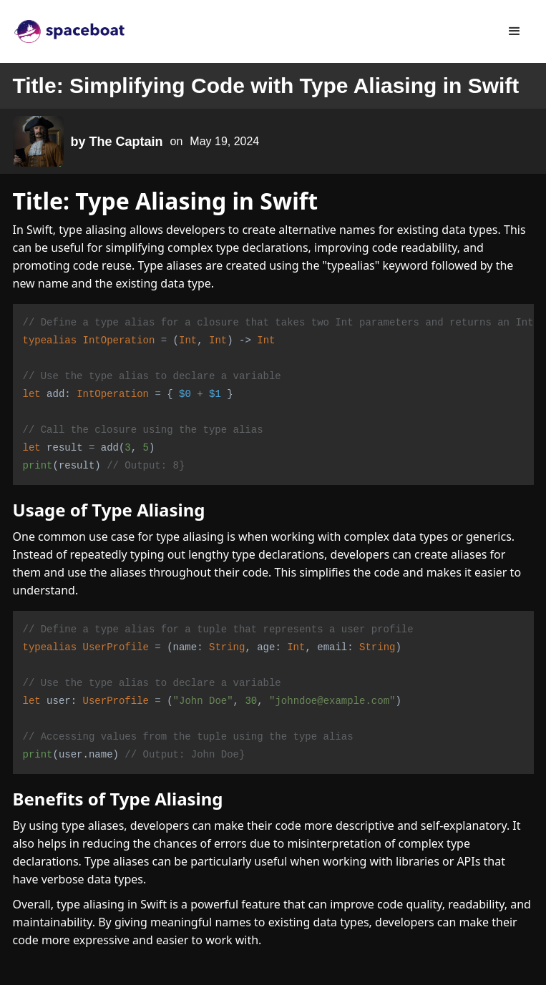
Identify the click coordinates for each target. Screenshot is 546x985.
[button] (514, 31)
